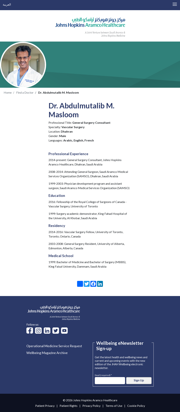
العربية (7, 4)
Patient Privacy (45, 405)
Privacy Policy (91, 405)
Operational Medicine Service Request (54, 346)
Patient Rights (68, 405)
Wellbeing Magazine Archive (47, 353)
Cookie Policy (136, 405)
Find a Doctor (25, 92)
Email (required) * (103, 375)
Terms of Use (113, 405)
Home (8, 92)
